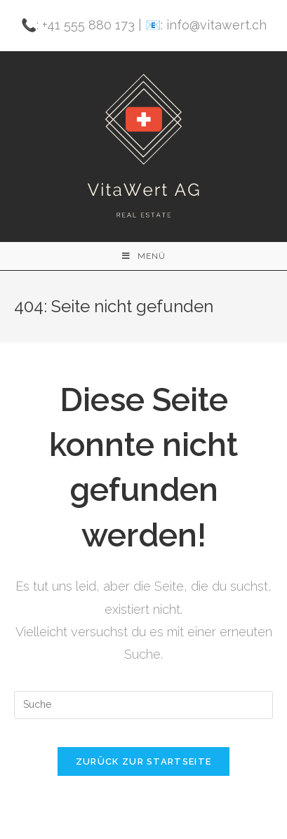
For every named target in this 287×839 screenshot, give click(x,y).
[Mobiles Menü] (144, 256)
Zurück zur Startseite (143, 761)
